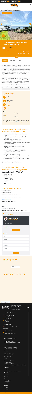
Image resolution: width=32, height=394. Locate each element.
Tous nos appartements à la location (11, 348)
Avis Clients (6, 372)
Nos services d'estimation (9, 360)
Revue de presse (7, 389)
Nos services (6, 369)
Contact (19, 60)
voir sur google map (5, 302)
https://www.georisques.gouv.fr (22, 121)
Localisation (12, 60)
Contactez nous (15, 266)
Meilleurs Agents (17, 309)
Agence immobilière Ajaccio (9, 312)
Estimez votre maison (8, 362)
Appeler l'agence (16, 229)
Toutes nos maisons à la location (10, 347)
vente (4, 9)
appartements (9, 9)
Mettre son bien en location (9, 353)
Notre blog (6, 387)
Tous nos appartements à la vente (10, 339)
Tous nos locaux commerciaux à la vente (12, 342)
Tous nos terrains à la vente (9, 341)
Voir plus (16, 89)
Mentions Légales (7, 380)
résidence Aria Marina (9, 66)
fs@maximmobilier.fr (8, 223)
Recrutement (6, 374)
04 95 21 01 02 (7, 221)
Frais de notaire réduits (6, 199)
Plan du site (6, 383)
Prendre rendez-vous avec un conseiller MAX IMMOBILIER (15, 365)
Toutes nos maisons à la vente (10, 338)
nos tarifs (9, 50)
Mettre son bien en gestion (9, 354)
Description (5, 60)
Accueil (1, 9)
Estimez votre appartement (9, 363)
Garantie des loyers (7, 356)
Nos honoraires (7, 381)
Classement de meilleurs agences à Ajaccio (12, 371)
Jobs (5, 378)
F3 (13, 9)
